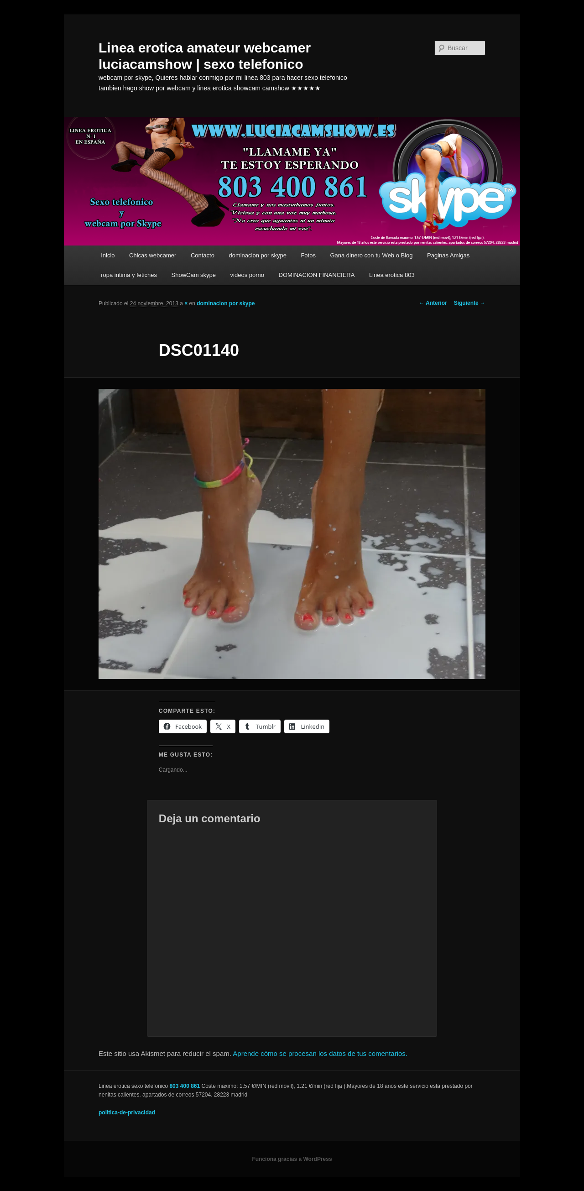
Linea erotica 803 (392, 275)
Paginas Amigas (448, 255)
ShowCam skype (194, 275)
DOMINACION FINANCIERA (317, 275)
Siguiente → (469, 303)
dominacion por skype (257, 255)
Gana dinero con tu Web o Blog (371, 255)
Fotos (308, 255)
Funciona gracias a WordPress (292, 1159)
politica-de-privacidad (127, 1112)
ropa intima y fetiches (129, 275)
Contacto (202, 255)
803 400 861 (184, 1086)
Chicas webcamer (152, 255)
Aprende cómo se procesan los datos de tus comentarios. (320, 1053)
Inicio (108, 255)
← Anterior (433, 303)
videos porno (247, 275)
